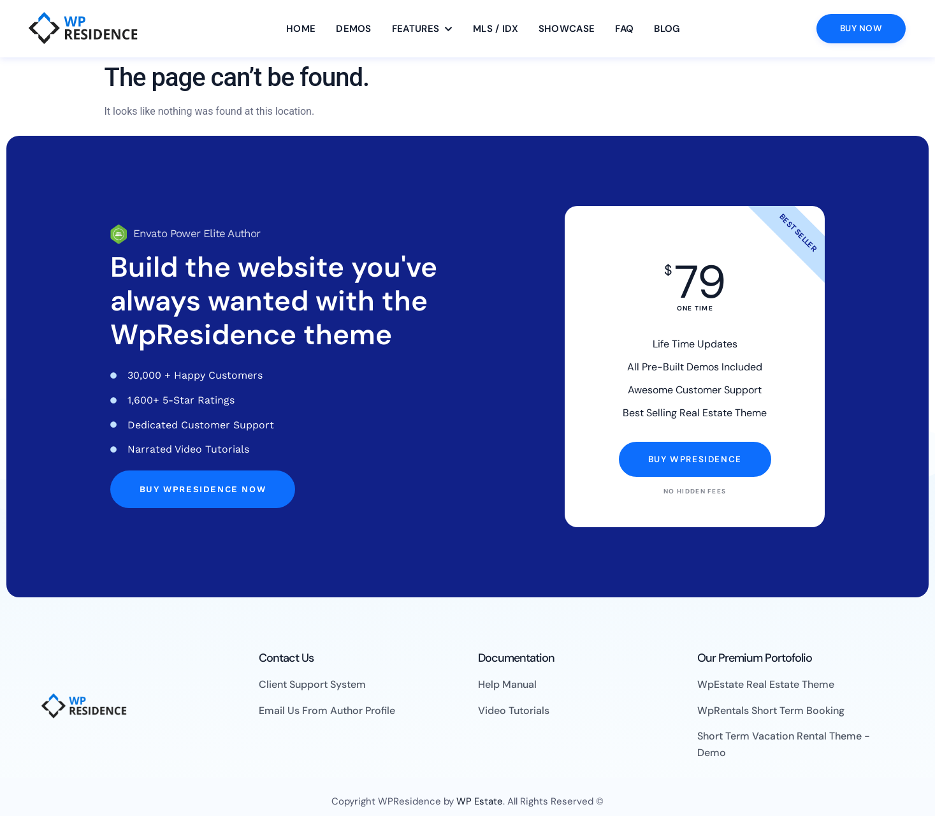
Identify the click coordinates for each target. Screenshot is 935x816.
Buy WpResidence (695, 459)
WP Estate (479, 801)
